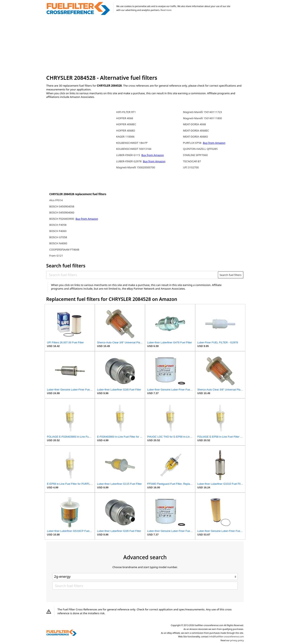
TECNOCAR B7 (192, 161)
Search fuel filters (230, 275)
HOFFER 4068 (124, 118)
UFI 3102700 (191, 167)
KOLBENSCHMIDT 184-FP (132, 143)
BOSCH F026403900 (62, 219)
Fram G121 (56, 255)
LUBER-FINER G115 (128, 155)
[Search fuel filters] (132, 275)
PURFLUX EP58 (192, 143)
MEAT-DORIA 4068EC (196, 130)
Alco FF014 (56, 200)
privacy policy (237, 640)
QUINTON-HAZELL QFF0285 (200, 149)
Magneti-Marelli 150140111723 (202, 112)
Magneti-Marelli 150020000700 (135, 167)
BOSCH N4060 (58, 243)
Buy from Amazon (87, 219)
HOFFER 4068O (125, 130)
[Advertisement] (145, 45)
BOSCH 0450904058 (61, 206)
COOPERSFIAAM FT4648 (64, 249)
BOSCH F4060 (57, 231)
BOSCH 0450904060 (61, 212)
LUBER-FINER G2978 (129, 161)
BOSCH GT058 (58, 237)
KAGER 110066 (125, 136)
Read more (166, 10)
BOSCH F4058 (57, 225)
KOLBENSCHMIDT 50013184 (133, 149)
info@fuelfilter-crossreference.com (226, 636)
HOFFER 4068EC (126, 124)
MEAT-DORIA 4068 (194, 124)
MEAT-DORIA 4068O (195, 136)
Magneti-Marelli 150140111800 (202, 118)
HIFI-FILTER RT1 (126, 112)
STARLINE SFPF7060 (195, 155)
